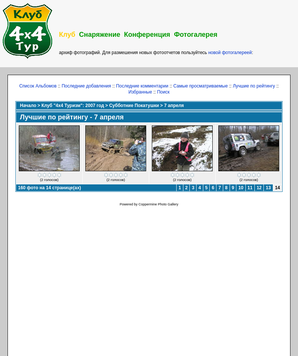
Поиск (163, 92)
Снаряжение (99, 34)
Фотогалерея (196, 34)
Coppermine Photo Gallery (158, 204)
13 (268, 187)
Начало (28, 105)
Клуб (67, 34)
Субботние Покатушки (134, 105)
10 (240, 187)
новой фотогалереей (230, 52)
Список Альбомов (37, 86)
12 (259, 187)
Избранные (140, 92)
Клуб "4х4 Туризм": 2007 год (72, 105)
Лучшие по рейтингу (254, 86)
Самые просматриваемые (200, 86)
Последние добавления (86, 86)
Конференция (147, 34)
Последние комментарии (142, 86)
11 (250, 187)
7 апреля (174, 105)
